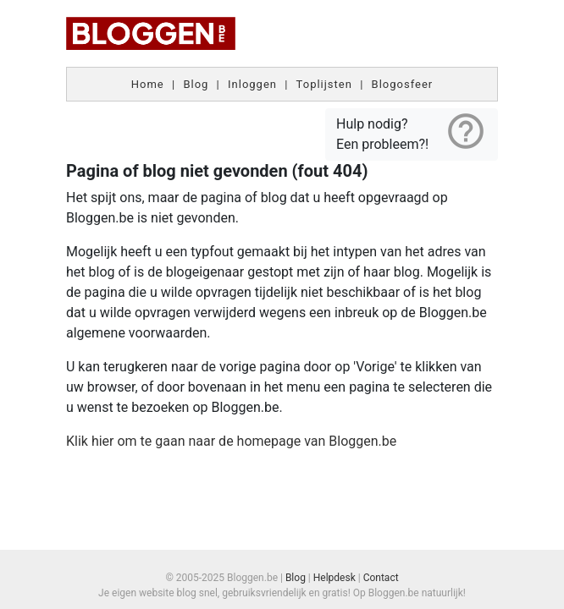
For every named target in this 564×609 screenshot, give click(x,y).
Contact (381, 578)
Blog (195, 84)
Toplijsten (324, 84)
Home (147, 84)
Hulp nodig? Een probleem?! (411, 131)
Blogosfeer (403, 84)
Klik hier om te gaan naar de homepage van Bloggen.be (231, 441)
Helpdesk (334, 578)
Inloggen (252, 84)
